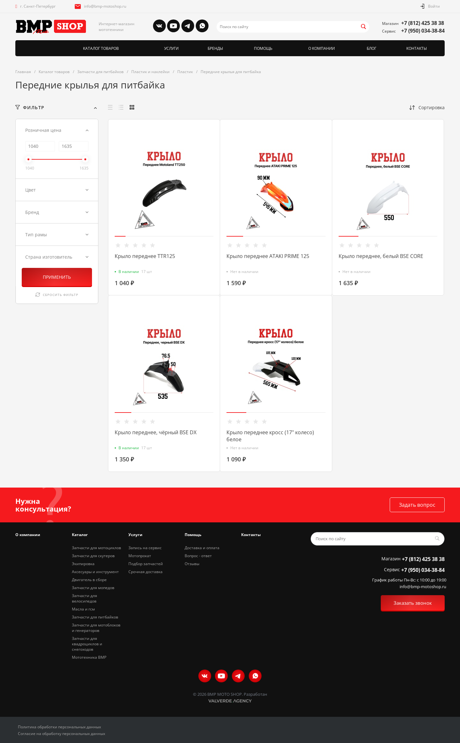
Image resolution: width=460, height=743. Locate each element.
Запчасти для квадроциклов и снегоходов (87, 644)
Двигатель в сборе (89, 579)
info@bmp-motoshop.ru (105, 6)
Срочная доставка (145, 571)
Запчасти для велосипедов (84, 598)
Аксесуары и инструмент (95, 571)
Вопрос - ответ (198, 555)
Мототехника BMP (89, 657)
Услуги (135, 534)
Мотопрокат (139, 555)
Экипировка (83, 563)
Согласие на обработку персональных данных (61, 733)
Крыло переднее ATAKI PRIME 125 (267, 256)
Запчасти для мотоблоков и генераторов (96, 627)
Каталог (80, 534)
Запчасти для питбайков (95, 617)
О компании (27, 534)
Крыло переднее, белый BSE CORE (381, 256)
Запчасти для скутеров (93, 555)
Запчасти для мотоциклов (96, 547)
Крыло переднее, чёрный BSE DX (155, 432)
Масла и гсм (83, 609)
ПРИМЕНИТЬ (57, 277)
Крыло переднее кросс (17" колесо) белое (270, 436)
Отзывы (192, 563)
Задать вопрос (417, 504)
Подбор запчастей (145, 563)
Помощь (193, 534)
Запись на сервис (145, 547)
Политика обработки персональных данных (59, 727)
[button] (120, 236)
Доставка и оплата (202, 547)
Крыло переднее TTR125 (145, 256)
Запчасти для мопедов (93, 587)
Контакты (251, 534)
